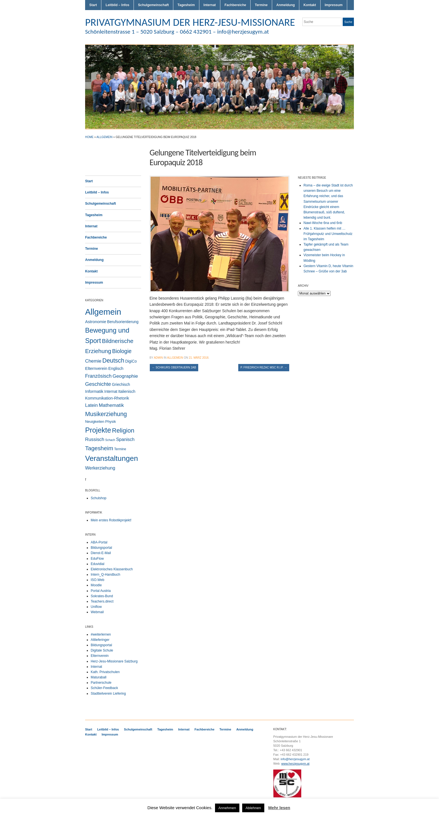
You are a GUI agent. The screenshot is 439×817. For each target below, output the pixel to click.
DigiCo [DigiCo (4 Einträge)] (131, 361)
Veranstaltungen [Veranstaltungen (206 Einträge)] (111, 458)
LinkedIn (351, 33)
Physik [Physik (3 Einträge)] (110, 421)
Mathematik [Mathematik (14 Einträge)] (111, 405)
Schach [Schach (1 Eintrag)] (110, 440)
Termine (261, 5)
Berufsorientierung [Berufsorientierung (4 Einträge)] (123, 322)
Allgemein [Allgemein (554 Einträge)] (103, 311)
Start (93, 5)
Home (89, 137)
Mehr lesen (279, 807)
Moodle (96, 585)
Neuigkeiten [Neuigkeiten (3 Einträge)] (94, 421)
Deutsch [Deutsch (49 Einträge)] (113, 360)
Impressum (334, 5)
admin (158, 357)
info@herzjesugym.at (295, 759)
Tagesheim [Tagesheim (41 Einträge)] (99, 448)
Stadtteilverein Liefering (108, 693)
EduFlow (97, 559)
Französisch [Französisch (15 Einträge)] (98, 376)
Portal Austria (101, 591)
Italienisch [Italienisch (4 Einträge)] (126, 391)
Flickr (337, 33)
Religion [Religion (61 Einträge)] (123, 430)
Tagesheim (186, 5)
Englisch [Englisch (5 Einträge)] (115, 368)
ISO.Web (97, 580)
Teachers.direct (102, 601)
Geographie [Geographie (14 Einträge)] (125, 376)
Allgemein (105, 137)
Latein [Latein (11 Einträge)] (91, 405)
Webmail (97, 612)
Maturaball (98, 677)
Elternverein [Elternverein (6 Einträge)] (96, 368)
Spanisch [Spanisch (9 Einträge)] (125, 439)
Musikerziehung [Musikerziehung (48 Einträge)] (106, 414)
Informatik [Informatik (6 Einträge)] (94, 391)
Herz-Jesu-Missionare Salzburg (114, 661)
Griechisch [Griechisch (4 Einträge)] (121, 384)
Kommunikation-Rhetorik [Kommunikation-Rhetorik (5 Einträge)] (107, 398)
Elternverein (100, 656)
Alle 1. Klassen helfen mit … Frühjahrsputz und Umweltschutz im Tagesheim (327, 234)
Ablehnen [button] (253, 808)
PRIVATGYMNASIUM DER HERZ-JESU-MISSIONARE (190, 22)
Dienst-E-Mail (101, 553)
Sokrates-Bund (102, 596)
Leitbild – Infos (117, 5)
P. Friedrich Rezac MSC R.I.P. (263, 367)
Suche (348, 22)
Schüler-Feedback (104, 688)
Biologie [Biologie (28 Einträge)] (122, 351)
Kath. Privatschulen (105, 672)
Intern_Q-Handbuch (105, 574)
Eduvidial (97, 564)
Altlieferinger (100, 640)
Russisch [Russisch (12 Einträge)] (94, 439)
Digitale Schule (102, 650)
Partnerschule (101, 683)
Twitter (331, 33)
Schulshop (98, 498)
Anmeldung (285, 5)
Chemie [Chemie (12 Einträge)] (93, 361)
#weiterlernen (101, 634)
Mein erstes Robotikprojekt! (111, 520)
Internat (210, 5)
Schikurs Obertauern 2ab (174, 367)
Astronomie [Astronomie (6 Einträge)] (95, 321)
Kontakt (309, 5)
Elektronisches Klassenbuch (112, 569)
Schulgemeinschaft (153, 5)
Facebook (344, 33)
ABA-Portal (99, 542)
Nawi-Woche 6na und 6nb (322, 223)
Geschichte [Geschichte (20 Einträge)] (98, 384)
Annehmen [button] (227, 808)
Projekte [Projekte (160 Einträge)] (98, 430)
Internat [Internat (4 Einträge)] (111, 391)
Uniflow (96, 607)
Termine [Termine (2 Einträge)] (120, 449)
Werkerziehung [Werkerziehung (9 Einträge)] (100, 467)
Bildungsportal (101, 548)
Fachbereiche (235, 5)
